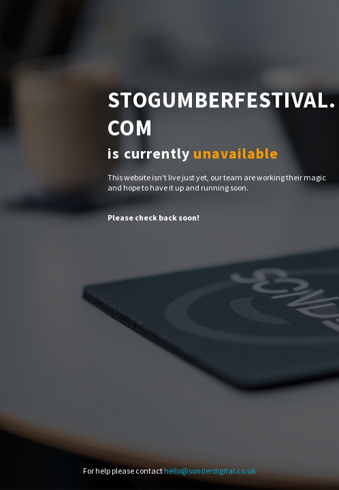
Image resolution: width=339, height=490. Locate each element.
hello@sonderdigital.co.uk (210, 471)
